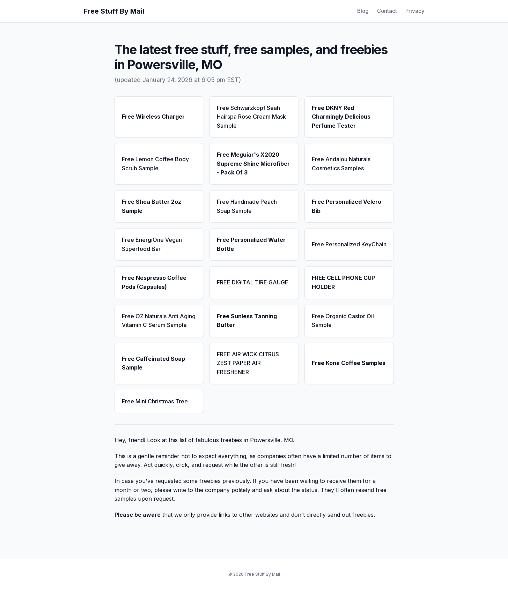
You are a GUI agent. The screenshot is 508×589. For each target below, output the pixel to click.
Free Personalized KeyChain (349, 244)
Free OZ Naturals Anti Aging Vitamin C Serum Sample (159, 321)
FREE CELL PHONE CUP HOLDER (343, 282)
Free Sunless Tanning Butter (247, 321)
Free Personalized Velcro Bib (346, 206)
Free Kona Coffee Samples (348, 362)
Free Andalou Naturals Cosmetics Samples (341, 164)
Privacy (415, 11)
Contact (387, 11)
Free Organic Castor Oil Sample (343, 321)
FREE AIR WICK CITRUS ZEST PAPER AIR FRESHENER (248, 363)
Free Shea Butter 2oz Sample (151, 206)
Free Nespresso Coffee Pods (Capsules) (154, 282)
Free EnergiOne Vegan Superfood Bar (152, 244)
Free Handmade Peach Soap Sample (247, 206)
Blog (363, 11)
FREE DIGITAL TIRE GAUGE (252, 282)
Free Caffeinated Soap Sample (153, 363)
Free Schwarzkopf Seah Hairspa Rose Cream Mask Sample (251, 116)
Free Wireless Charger (153, 116)
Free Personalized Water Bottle (251, 244)
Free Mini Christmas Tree (155, 401)
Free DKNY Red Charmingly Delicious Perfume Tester (341, 116)
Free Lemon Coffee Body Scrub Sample (155, 164)
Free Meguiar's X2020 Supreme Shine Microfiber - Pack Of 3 (253, 163)
